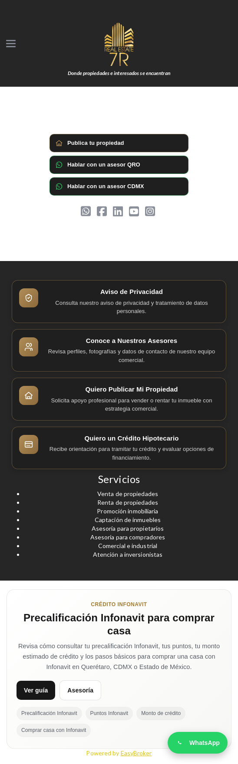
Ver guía (36, 690)
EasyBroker (136, 753)
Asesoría (80, 690)
